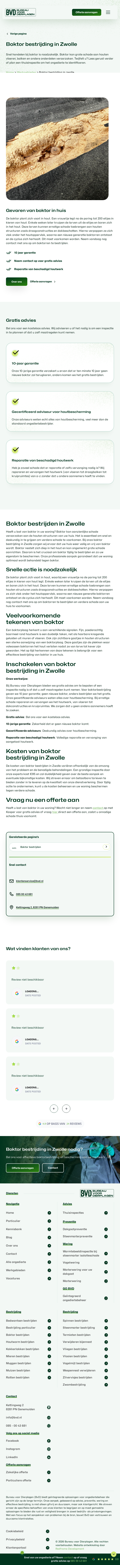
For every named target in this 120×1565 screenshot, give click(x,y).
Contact (53, 1167)
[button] (108, 12)
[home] (20, 12)
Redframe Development (69, 1548)
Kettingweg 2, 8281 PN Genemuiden (37, 907)
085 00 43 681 (24, 894)
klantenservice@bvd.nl (29, 880)
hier (55, 812)
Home (10, 72)
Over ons (16, 281)
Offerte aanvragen (86, 12)
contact (98, 808)
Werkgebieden (26, 72)
